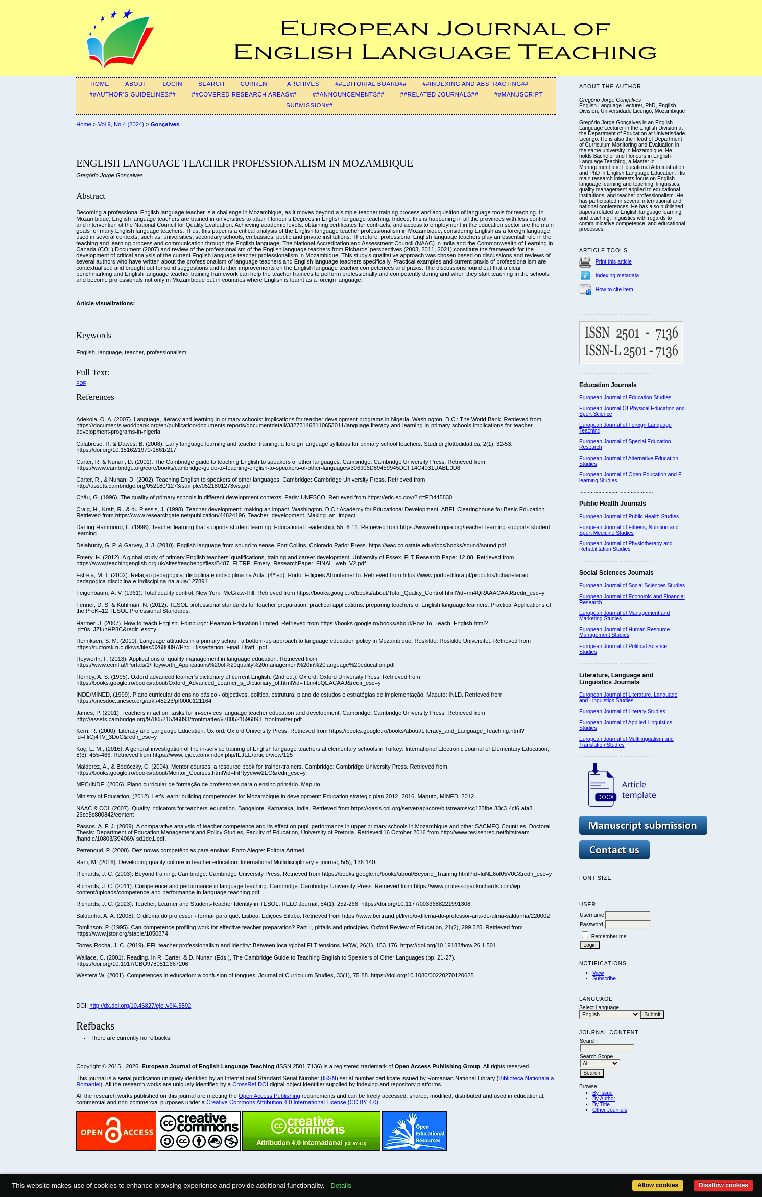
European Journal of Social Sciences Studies (632, 585)
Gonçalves (165, 124)
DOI (263, 1084)
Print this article (614, 262)
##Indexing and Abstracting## (475, 84)
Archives (303, 84)
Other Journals (609, 1110)
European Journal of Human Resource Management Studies (624, 632)
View (598, 973)
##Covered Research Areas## (244, 94)
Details (340, 1185)
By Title (601, 1104)
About (136, 84)
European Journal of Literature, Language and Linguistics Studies (628, 697)
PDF (81, 383)
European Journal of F (605, 425)
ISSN (329, 1078)
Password (591, 924)
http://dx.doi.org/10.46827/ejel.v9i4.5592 (140, 1005)
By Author (603, 1099)
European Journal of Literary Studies (622, 711)
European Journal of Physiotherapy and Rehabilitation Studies (626, 546)
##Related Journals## (439, 94)
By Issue (602, 1093)
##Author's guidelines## (132, 94)
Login (172, 84)
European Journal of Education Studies (625, 397)
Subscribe (604, 978)
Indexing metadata (617, 275)
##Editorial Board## (371, 84)
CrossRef (244, 1084)
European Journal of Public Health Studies (629, 516)
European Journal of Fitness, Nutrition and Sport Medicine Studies (629, 530)
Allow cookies (657, 1185)
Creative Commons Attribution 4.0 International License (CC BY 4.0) (292, 1102)
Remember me (609, 936)
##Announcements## (349, 94)
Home (99, 84)
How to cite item (614, 289)
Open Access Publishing (269, 1096)
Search (211, 84)
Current (256, 84)
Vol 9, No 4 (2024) (121, 124)
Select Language (599, 1007)
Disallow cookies (723, 1185)
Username (592, 915)
